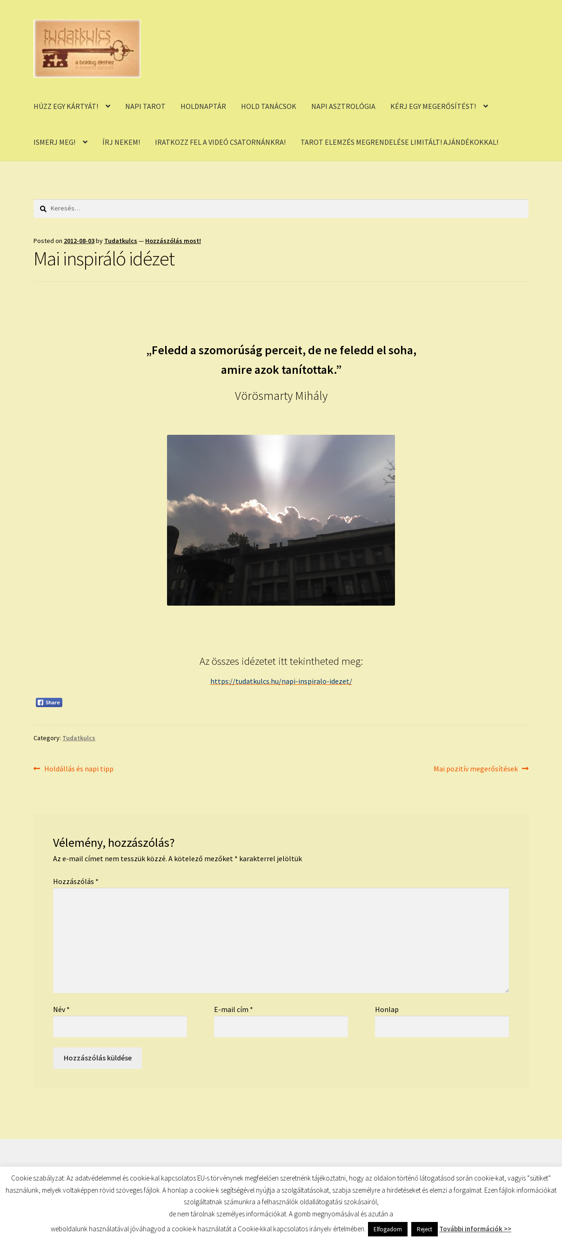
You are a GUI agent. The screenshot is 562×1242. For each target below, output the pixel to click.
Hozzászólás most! (173, 240)
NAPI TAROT (145, 106)
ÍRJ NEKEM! (121, 142)
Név (61, 1009)
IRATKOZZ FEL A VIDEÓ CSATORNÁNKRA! (220, 142)
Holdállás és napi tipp (79, 769)
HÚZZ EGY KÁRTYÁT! (65, 106)
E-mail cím (233, 1009)
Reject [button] (424, 1229)
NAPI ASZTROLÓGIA (343, 106)
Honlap (387, 1009)
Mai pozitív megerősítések (476, 769)
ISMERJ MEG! (54, 142)
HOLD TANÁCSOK (268, 106)
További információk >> (475, 1228)
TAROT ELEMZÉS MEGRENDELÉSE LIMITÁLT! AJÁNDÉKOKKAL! (399, 142)
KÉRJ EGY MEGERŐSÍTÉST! (433, 106)
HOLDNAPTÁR (203, 106)
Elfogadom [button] (388, 1229)
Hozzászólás (76, 881)
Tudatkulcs (120, 240)
